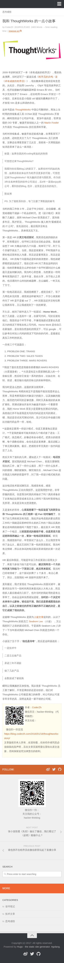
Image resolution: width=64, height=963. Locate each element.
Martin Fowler (51, 122)
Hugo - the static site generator (33, 946)
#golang (55, 946)
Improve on (15, 31)
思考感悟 (6, 12)
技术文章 (10, 913)
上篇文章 (38, 617)
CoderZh (36, 707)
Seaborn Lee (36, 621)
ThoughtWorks (23, 109)
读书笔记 (10, 906)
